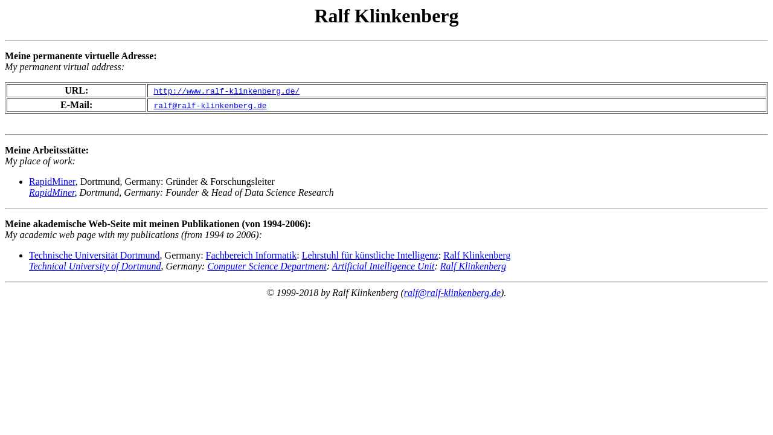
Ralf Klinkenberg (476, 255)
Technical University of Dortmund (95, 266)
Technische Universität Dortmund (94, 255)
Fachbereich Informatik (251, 255)
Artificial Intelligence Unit (383, 266)
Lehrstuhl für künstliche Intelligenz (370, 255)
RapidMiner (52, 181)
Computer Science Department (266, 266)
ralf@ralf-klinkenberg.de (452, 293)
